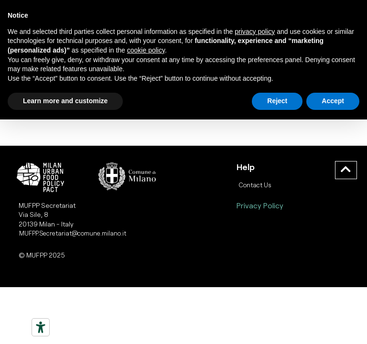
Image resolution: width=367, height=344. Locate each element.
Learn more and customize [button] (65, 101)
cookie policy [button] (146, 50)
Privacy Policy (260, 205)
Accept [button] (333, 101)
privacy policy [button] (255, 31)
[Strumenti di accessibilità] (41, 327)
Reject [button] (277, 101)
